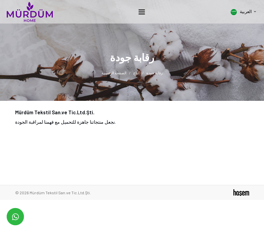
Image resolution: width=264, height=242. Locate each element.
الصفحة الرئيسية (114, 73)
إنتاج (136, 73)
